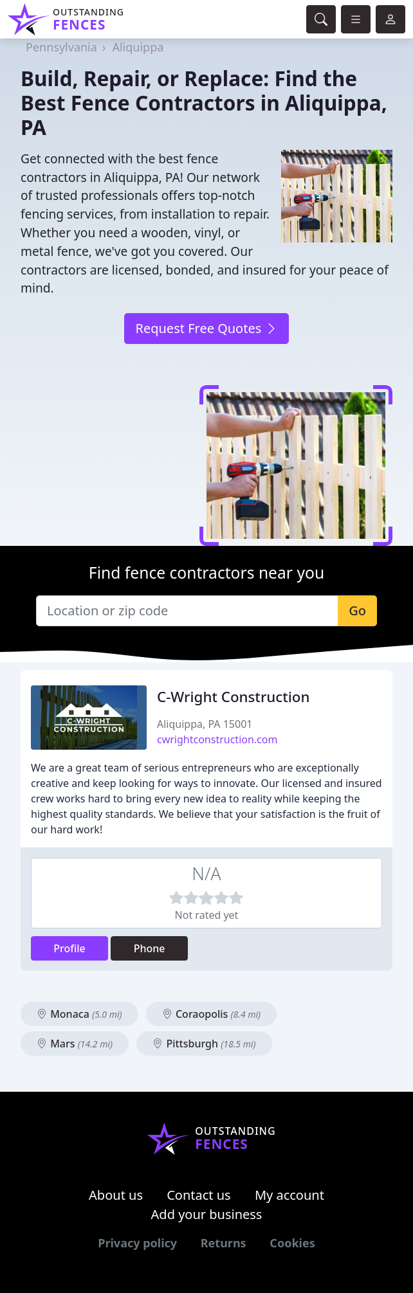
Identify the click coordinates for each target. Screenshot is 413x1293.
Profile (69, 948)
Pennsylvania (61, 47)
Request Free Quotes (206, 328)
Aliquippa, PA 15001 (204, 724)
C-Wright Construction (233, 697)
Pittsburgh (203, 1043)
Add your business (206, 1214)
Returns (223, 1243)
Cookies (292, 1243)
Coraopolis (211, 1014)
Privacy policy (137, 1243)
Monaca (79, 1014)
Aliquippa (137, 47)
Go (357, 610)
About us (116, 1195)
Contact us (199, 1195)
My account (289, 1195)
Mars (75, 1043)
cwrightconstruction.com (217, 739)
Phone (149, 948)
